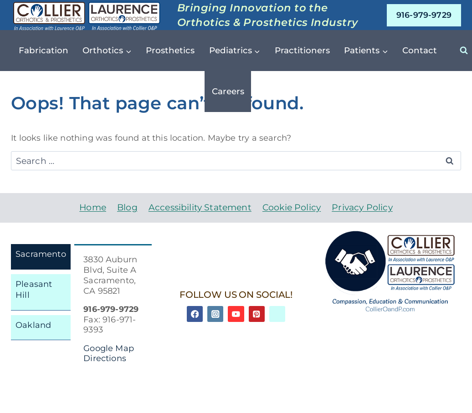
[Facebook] (195, 314)
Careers (228, 91)
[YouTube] (236, 314)
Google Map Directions (108, 353)
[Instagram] (215, 314)
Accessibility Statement (200, 207)
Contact (419, 50)
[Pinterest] (257, 314)
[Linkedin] (277, 314)
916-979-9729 (423, 15)
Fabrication (43, 50)
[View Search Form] (464, 50)
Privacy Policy (362, 207)
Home (92, 207)
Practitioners (302, 50)
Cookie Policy (291, 207)
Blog (127, 207)
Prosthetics (170, 50)
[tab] (41, 257)
